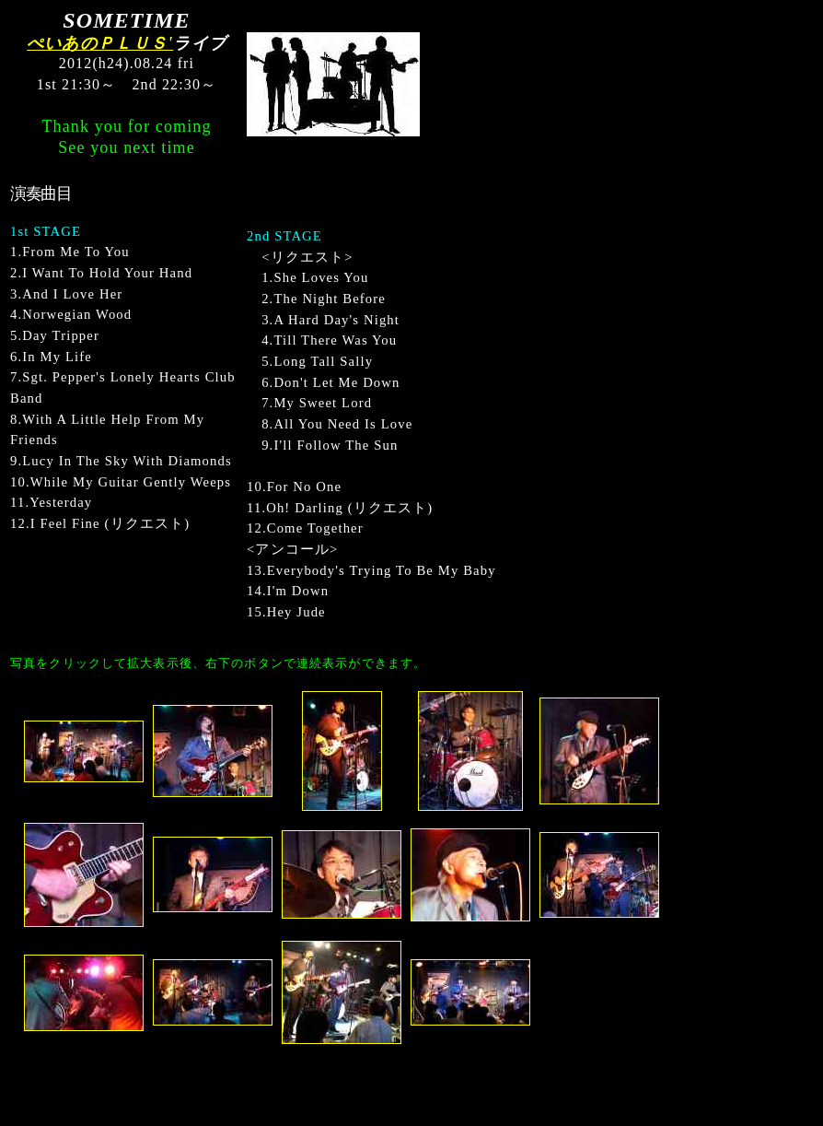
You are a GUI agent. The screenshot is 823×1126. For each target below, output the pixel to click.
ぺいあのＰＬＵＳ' (100, 43)
